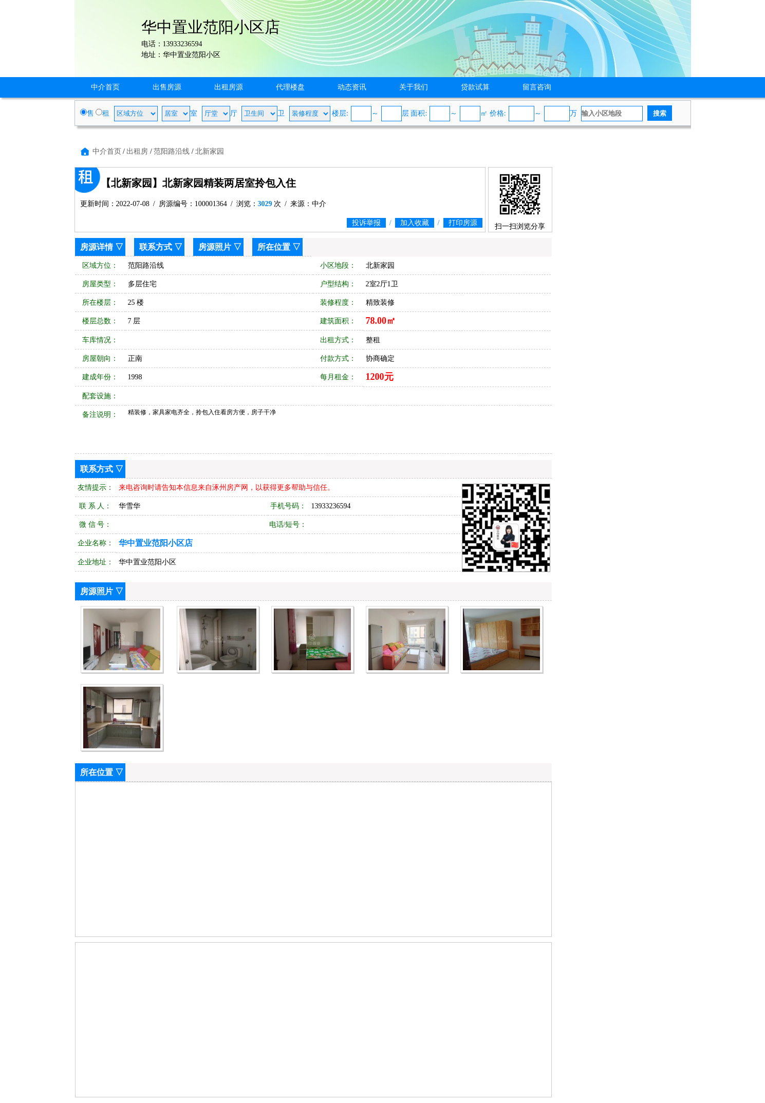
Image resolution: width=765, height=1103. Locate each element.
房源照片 (214, 247)
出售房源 (167, 87)
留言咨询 (537, 87)
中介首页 (105, 87)
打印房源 (463, 223)
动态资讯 (352, 87)
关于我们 (413, 87)
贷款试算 (475, 87)
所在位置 (273, 247)
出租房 (137, 151)
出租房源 (228, 87)
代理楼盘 (290, 87)
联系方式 (155, 247)
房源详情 (96, 247)
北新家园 (209, 151)
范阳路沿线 (172, 151)
